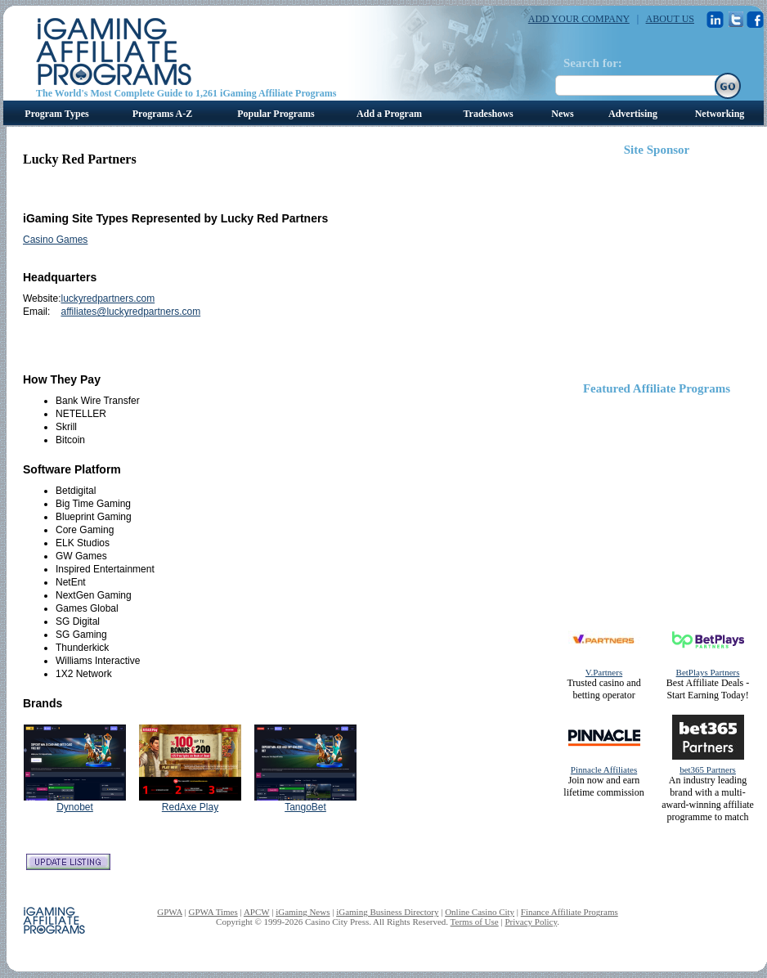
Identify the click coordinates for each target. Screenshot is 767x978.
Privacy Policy (531, 921)
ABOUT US (670, 19)
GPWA (169, 912)
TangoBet (305, 807)
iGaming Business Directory (387, 912)
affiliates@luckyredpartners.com (130, 311)
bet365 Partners (708, 769)
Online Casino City (479, 912)
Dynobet (74, 807)
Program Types (56, 113)
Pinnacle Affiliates (604, 769)
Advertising (632, 113)
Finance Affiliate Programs (569, 912)
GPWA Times (213, 912)
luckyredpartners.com (108, 298)
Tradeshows (488, 113)
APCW (257, 912)
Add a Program (389, 113)
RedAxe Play (190, 807)
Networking (720, 113)
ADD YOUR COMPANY (579, 19)
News (562, 113)
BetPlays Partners (708, 672)
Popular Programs (276, 113)
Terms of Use (475, 921)
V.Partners (603, 672)
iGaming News (303, 912)
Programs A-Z (162, 113)
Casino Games (55, 239)
